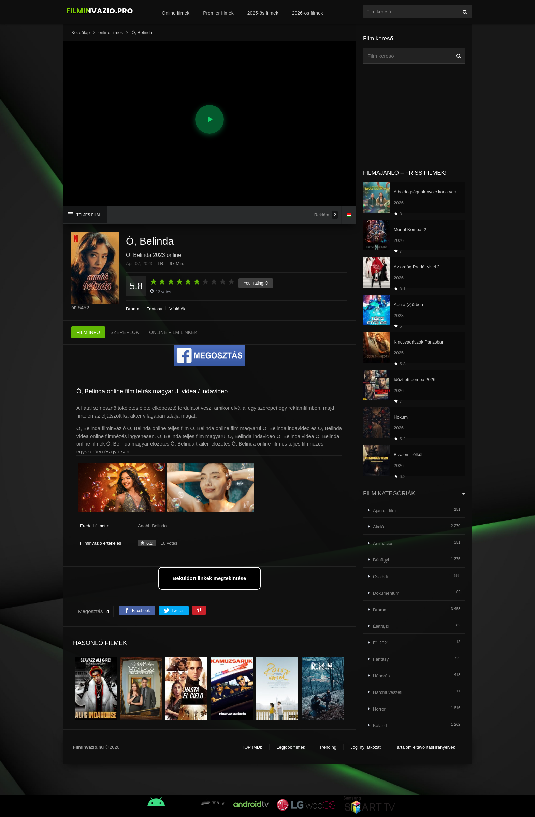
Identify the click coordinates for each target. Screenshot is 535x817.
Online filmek (175, 13)
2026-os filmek (307, 13)
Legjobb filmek (290, 747)
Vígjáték (177, 308)
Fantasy (154, 308)
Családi (380, 576)
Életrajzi (381, 626)
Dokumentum (386, 593)
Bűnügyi (381, 560)
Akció (378, 526)
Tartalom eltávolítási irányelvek (425, 747)
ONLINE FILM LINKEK (173, 332)
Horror (379, 709)
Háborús (381, 676)
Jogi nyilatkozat (365, 747)
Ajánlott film (384, 510)
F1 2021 (381, 642)
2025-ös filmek (262, 13)
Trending (327, 747)
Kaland (380, 725)
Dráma (132, 308)
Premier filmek (218, 13)
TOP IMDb (252, 747)
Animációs (383, 543)
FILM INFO (88, 332)
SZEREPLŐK (124, 332)
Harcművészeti (387, 692)
